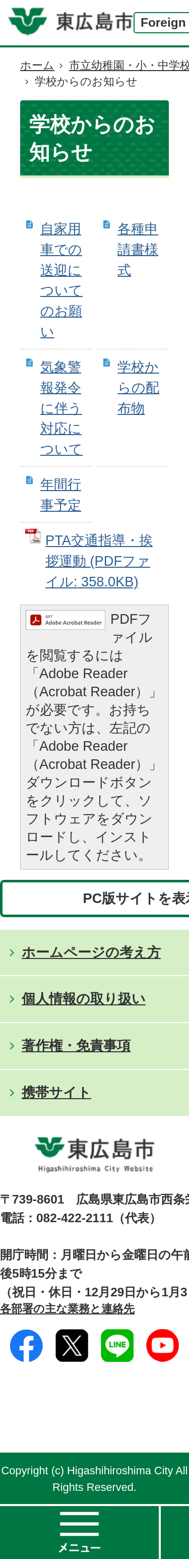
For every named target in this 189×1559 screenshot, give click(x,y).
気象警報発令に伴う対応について (61, 408)
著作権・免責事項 (76, 1045)
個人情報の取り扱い (84, 998)
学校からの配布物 (138, 387)
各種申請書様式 (137, 249)
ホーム (37, 65)
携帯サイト (56, 1092)
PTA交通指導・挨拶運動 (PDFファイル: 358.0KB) (99, 560)
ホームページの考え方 (91, 952)
